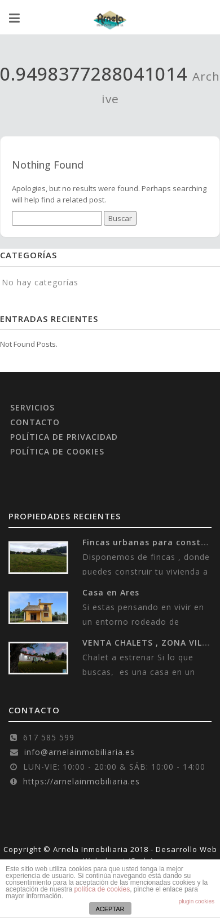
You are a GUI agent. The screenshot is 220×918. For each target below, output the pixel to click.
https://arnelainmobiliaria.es (81, 781)
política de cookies (102, 889)
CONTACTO (35, 422)
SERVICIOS (32, 407)
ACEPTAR (109, 909)
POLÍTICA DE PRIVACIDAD (64, 436)
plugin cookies (196, 901)
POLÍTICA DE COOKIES (57, 451)
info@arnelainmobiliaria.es (79, 752)
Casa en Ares (110, 592)
